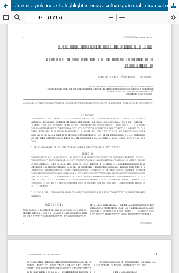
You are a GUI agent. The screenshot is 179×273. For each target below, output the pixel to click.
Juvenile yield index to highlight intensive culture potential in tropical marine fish (97, 5)
